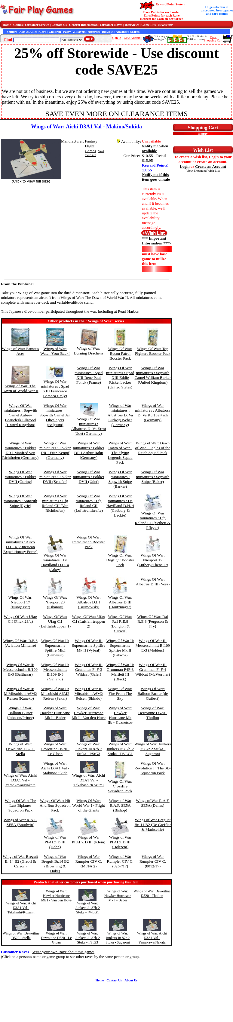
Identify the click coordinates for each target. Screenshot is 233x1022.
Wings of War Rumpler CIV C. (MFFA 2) (88, 861)
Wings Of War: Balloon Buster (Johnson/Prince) (20, 713)
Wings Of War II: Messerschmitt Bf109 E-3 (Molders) (153, 645)
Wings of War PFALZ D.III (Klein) (88, 839)
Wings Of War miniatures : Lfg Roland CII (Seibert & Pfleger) (152, 520)
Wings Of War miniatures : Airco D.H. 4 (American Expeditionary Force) (20, 544)
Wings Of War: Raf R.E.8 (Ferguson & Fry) (152, 621)
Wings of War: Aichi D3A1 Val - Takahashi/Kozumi (88, 780)
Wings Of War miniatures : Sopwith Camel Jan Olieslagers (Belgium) (55, 415)
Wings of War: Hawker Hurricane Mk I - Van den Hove (89, 713)
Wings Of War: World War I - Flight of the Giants (88, 805)
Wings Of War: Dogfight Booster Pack (120, 560)
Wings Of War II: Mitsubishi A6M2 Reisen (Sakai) (55, 693)
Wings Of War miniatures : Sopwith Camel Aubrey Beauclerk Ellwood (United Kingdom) (20, 415)
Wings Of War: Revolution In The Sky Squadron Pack (152, 768)
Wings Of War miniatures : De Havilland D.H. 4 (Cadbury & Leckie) (120, 505)
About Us (130, 980)
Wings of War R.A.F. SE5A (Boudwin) (20, 822)
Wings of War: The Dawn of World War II (20, 388)
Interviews (132, 24)
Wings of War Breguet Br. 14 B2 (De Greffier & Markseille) (152, 825)
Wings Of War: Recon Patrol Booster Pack (120, 353)
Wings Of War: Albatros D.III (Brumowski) (89, 602)
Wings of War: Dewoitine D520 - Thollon (152, 713)
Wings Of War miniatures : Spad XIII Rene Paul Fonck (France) (89, 375)
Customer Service (37, 24)
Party (67, 31)
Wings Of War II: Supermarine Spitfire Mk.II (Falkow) (120, 647)
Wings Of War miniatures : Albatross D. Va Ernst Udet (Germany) (88, 426)
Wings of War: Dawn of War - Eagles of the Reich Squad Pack (152, 448)
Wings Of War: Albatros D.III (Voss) (153, 581)
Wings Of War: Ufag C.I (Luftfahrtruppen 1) (55, 621)
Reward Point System (170, 4)
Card (43, 31)
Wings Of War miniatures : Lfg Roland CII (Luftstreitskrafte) (88, 503)
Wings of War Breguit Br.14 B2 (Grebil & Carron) (20, 861)
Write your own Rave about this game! (63, 952)
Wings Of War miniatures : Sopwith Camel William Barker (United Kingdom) (153, 375)
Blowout (107, 31)
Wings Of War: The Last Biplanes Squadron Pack (20, 805)
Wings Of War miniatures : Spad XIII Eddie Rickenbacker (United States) (120, 377)
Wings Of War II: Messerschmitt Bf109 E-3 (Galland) (55, 671)
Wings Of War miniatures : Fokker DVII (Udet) (88, 477)
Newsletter (165, 24)
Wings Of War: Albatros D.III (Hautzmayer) (120, 602)
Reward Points (154, 165)
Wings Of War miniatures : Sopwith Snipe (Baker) (152, 477)
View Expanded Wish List (203, 170)
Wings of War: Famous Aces (20, 351)
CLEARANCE (142, 114)
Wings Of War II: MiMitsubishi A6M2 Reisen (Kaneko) (20, 693)
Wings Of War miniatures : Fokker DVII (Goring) (20, 477)
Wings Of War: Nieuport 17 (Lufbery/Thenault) (152, 560)
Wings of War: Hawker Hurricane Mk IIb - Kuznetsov (120, 715)
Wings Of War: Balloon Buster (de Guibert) (152, 693)
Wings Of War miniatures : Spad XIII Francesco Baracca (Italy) (55, 388)
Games (18, 24)
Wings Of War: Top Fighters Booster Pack (152, 351)
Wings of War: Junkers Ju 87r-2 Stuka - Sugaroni (152, 749)
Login (185, 166)
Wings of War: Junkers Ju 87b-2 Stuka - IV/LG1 (120, 749)
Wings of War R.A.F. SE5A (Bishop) (120, 805)
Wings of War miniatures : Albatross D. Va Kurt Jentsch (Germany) (152, 412)
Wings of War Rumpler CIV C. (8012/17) (152, 861)
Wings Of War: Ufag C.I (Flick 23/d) (20, 619)
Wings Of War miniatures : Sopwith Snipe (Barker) (120, 479)
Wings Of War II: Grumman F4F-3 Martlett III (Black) (120, 671)
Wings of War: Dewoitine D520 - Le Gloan (55, 749)
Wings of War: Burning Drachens (88, 350)
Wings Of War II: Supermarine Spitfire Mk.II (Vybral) (88, 645)
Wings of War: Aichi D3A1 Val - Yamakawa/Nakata (20, 780)
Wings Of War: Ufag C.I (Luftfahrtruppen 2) (88, 621)
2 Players (79, 31)
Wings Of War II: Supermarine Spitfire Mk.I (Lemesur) (55, 647)
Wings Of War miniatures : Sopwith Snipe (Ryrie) (20, 501)
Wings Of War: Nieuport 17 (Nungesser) (20, 602)
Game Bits (148, 24)
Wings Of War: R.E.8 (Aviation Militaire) (20, 643)
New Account (133, 37)
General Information (83, 24)
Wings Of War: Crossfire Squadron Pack (120, 786)
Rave (176, 15)
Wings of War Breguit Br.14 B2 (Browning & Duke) (55, 863)
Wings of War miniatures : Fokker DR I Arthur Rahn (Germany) (88, 450)
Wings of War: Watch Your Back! (55, 351)
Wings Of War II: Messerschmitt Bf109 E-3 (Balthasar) (20, 669)
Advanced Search (127, 31)
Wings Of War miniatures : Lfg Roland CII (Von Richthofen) (55, 503)
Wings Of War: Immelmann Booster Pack (88, 542)
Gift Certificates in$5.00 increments (197, 38)
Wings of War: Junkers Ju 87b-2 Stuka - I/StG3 (88, 749)
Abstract (94, 31)
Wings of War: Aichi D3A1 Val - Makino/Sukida (55, 768)
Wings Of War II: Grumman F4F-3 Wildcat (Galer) (89, 669)
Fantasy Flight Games (91, 146)
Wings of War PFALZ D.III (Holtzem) (120, 842)
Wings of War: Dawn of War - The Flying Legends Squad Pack (120, 453)
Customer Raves (111, 24)
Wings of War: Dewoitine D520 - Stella (20, 749)
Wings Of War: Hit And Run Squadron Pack (55, 805)
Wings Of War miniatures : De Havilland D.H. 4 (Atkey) (55, 562)
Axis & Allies (28, 31)
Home (7, 24)
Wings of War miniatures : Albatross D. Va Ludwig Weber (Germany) (120, 415)
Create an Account (210, 166)
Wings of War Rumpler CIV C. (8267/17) (120, 861)
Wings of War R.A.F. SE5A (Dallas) (153, 803)
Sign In (116, 37)
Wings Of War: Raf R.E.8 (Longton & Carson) (120, 623)
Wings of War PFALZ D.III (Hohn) (55, 842)
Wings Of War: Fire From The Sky (120, 693)
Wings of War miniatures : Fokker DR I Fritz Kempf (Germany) (55, 450)
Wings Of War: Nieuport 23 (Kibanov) (55, 602)
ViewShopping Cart (213, 38)
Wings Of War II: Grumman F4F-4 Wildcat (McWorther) (152, 669)
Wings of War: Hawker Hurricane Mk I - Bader (55, 713)
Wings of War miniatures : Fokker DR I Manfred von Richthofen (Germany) (20, 450)
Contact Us (59, 24)
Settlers (12, 31)
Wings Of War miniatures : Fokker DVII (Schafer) (55, 477)
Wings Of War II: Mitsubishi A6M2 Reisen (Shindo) (88, 693)
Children (55, 31)
